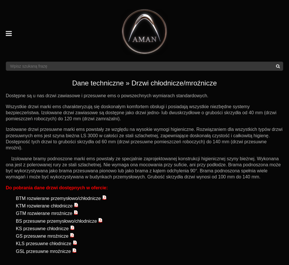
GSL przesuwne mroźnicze (46, 251)
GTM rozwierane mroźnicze (47, 213)
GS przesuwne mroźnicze (45, 236)
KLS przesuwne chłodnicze (46, 243)
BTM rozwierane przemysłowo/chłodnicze (61, 198)
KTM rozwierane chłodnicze (47, 205)
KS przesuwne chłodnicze (45, 228)
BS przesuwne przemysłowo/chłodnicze (59, 221)
